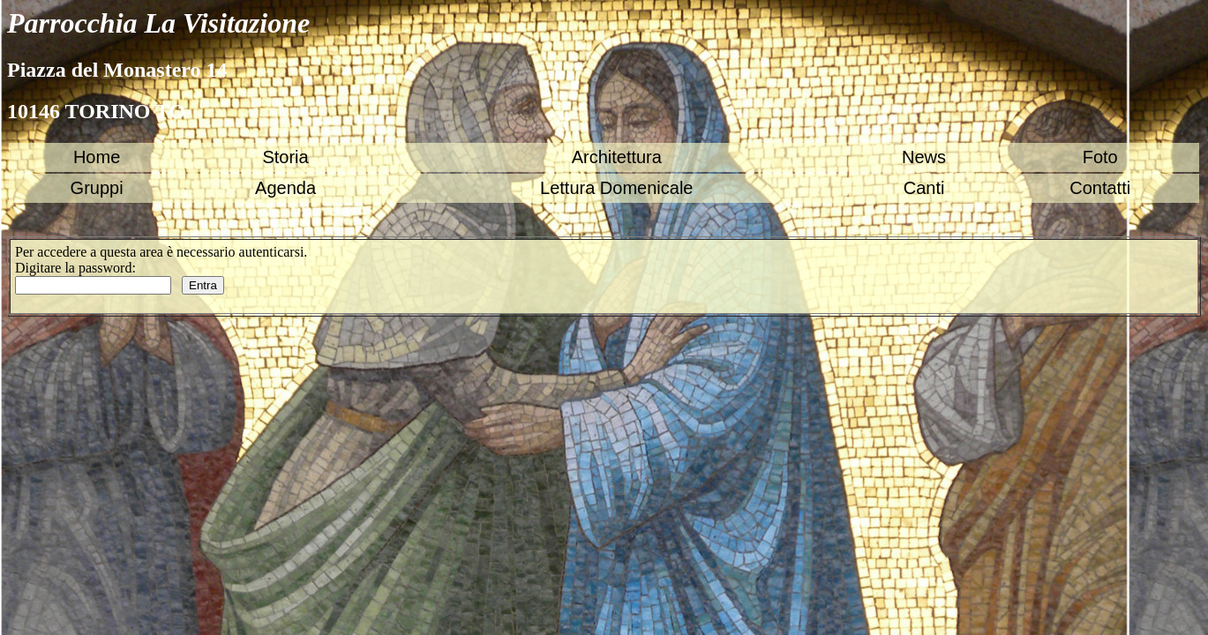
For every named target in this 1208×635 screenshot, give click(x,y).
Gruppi (97, 188)
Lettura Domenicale (616, 188)
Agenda (285, 188)
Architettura (617, 157)
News (924, 157)
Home (96, 157)
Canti (924, 188)
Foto (1100, 157)
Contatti (1099, 188)
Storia (285, 157)
